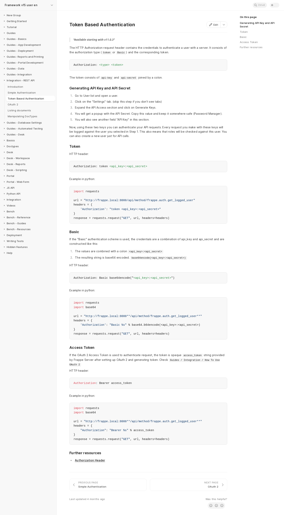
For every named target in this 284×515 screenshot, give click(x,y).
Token (244, 31)
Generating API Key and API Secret (257, 24)
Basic (243, 36)
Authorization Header (90, 460)
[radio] (211, 505)
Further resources (251, 47)
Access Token (249, 42)
